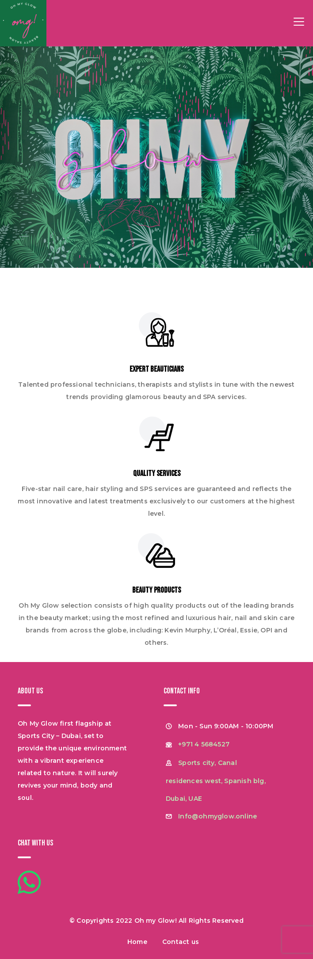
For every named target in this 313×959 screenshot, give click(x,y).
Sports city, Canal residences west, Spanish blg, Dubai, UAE (216, 781)
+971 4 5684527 (203, 744)
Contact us (180, 942)
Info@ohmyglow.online (217, 816)
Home (137, 942)
